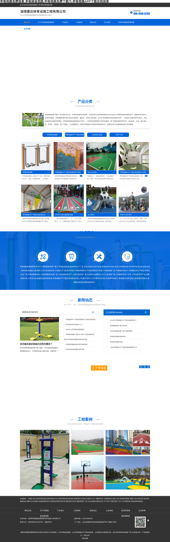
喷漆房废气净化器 (80, 498)
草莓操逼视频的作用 (116, 342)
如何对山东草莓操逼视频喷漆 (75, 329)
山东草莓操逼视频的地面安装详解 (76, 339)
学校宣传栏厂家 (115, 501)
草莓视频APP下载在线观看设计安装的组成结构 (81, 319)
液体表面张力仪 (52, 498)
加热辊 (30, 498)
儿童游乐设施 (97, 135)
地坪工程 (119, 135)
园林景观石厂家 (82, 501)
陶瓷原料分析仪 (71, 501)
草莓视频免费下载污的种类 (118, 325)
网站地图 (85, 538)
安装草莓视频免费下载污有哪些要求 (121, 331)
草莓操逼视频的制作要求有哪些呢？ (77, 344)
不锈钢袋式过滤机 (110, 498)
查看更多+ (96, 405)
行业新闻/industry (114, 312)
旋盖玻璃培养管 (44, 501)
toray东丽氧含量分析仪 (95, 501)
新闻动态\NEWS (30, 312)
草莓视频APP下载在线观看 (74, 135)
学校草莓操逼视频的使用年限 (75, 349)
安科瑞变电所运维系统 (65, 498)
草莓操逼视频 (52, 135)
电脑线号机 (99, 498)
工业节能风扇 (125, 501)
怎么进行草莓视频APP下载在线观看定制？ (123, 320)
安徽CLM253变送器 (136, 498)
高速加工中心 (90, 498)
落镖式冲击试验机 (32, 501)
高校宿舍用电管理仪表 (57, 501)
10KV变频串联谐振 (122, 498)
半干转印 (107, 501)
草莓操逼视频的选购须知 (118, 336)
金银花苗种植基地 (137, 501)
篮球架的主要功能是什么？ (74, 324)
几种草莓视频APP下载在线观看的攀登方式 (123, 347)
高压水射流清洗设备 (40, 498)
